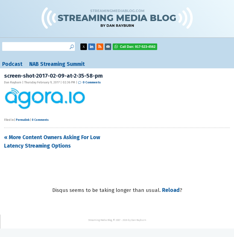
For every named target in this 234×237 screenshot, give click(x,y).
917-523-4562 (138, 47)
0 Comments (92, 82)
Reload (171, 190)
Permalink (23, 120)
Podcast (12, 64)
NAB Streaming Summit (57, 64)
